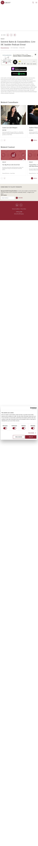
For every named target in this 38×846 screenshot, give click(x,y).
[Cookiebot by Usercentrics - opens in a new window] (31, 408)
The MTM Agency (20, 213)
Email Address (4, 195)
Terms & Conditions (16, 209)
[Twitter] (11, 35)
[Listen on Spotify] (19, 74)
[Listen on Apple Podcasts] (19, 69)
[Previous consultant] (2, 140)
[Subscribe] (19, 198)
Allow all (31, 436)
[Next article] (5, 178)
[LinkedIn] (16, 205)
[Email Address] (8, 197)
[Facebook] (15, 35)
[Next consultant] (5, 140)
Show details (31, 432)
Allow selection (18, 436)
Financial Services (5, 47)
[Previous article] (2, 178)
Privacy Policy (23, 209)
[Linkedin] (8, 35)
